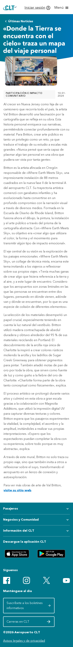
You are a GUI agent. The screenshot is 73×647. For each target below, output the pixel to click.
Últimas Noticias (18, 21)
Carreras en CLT (28, 622)
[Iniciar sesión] (37, 8)
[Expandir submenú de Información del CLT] (36, 531)
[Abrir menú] (62, 8)
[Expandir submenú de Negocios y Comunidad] (36, 519)
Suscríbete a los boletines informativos (28, 605)
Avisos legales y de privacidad (24, 641)
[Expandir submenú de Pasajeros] (36, 508)
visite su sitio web (17, 490)
